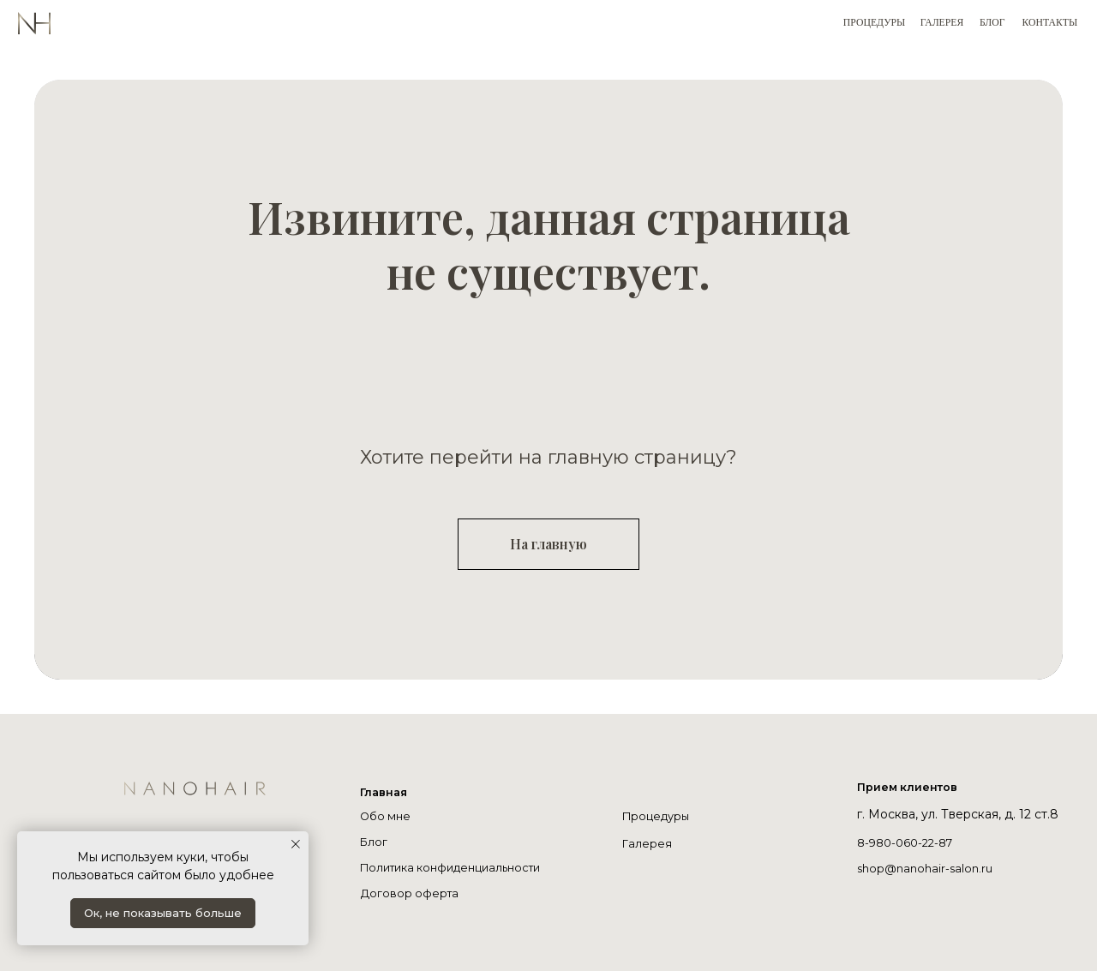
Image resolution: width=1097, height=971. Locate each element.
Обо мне (387, 816)
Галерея (647, 843)
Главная (385, 792)
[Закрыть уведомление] (295, 844)
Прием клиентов (912, 786)
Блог (374, 841)
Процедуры (658, 816)
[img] (266, 824)
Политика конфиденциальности (459, 867)
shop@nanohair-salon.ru (928, 868)
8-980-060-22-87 (909, 842)
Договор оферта (412, 893)
